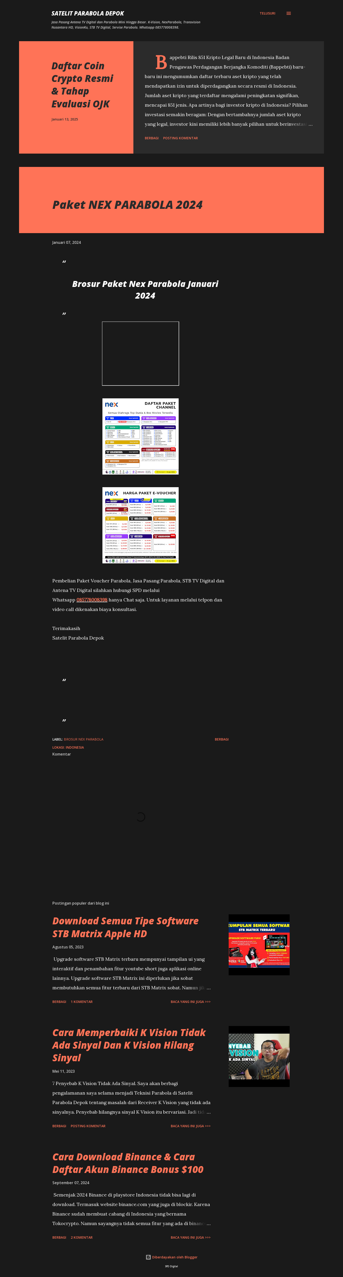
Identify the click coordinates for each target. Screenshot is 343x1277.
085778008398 (91, 600)
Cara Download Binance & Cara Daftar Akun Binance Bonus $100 (127, 1163)
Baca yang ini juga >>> (191, 1001)
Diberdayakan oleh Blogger (171, 1257)
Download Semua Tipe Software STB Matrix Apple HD (125, 927)
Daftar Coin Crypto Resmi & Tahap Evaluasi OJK (82, 84)
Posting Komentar (180, 138)
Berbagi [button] (152, 138)
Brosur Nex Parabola (83, 739)
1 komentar (82, 1001)
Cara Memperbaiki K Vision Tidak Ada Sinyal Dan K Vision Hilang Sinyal (129, 1045)
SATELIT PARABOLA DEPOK (87, 13)
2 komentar (82, 1237)
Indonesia (75, 747)
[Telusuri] (267, 13)
